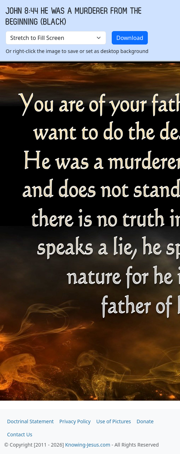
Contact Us (19, 434)
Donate (145, 421)
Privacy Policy (75, 421)
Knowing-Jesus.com (87, 444)
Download (129, 38)
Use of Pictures (113, 421)
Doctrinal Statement (30, 421)
